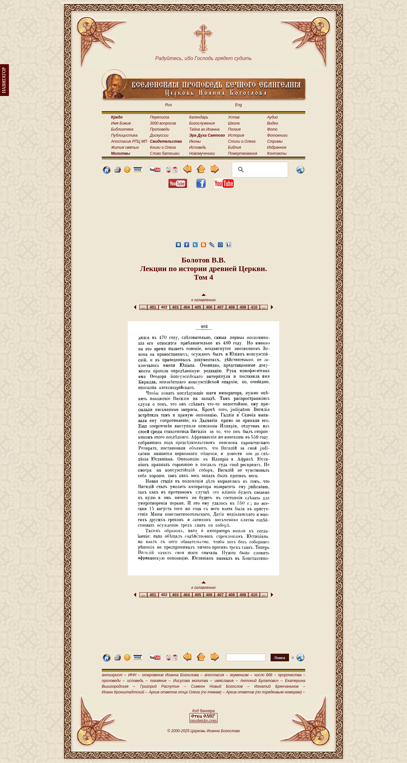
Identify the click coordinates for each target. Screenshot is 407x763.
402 (164, 307)
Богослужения (202, 123)
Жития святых (125, 147)
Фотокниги (277, 135)
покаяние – (160, 680)
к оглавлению (203, 298)
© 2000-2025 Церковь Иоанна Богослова (203, 731)
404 (186, 307)
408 (231, 307)
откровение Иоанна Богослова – (172, 675)
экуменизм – (241, 675)
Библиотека (122, 129)
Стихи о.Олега (241, 141)
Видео (272, 123)
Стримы (275, 141)
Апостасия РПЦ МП (129, 141)
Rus (168, 105)
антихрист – (114, 675)
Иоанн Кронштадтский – (125, 692)
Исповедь (197, 147)
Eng (238, 105)
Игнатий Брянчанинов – (279, 686)
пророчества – (291, 675)
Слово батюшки (165, 153)
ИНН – (134, 675)
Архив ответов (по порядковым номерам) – (265, 692)
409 (243, 307)
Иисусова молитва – (192, 680)
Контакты (277, 153)
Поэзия (234, 129)
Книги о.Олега (163, 147)
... (143, 307)
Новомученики (202, 153)
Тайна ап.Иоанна (204, 129)
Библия (234, 147)
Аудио (272, 117)
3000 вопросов (163, 123)
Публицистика (124, 135)
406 (209, 307)
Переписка (159, 117)
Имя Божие (121, 123)
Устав (233, 117)
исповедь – (137, 680)
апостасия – (216, 675)
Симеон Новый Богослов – (220, 686)
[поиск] (259, 170)
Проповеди (159, 129)
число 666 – (265, 675)
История (236, 135)
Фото (272, 129)
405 (198, 307)
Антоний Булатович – (261, 680)
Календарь (198, 117)
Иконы (195, 141)
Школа (234, 123)
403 (175, 307)
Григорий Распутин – (163, 686)
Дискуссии (159, 135)
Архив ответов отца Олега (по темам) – (186, 692)
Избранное (276, 147)
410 (254, 307)
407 (220, 307)
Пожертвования (242, 153)
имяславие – (226, 680)
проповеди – (113, 680)
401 (153, 307)
